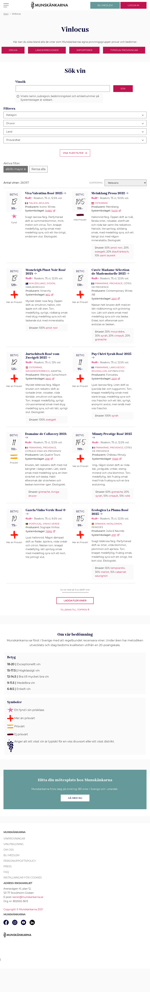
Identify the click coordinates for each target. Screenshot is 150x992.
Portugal (35, 523)
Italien (33, 203)
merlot (105, 572)
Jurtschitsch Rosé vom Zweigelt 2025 (42, 356)
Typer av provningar (124, 50)
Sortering (96, 182)
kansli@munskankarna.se (28, 897)
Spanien (100, 523)
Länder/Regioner (46, 50)
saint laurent (107, 255)
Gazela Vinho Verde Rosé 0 (45, 510)
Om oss (8, 849)
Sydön (51, 283)
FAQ (6, 872)
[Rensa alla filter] (38, 169)
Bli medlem (11, 855)
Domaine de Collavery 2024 (46, 434)
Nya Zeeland (37, 283)
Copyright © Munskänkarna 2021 (23, 909)
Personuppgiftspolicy (19, 860)
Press (7, 866)
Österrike (101, 203)
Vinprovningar (14, 838)
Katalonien (114, 523)
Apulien (44, 203)
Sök (123, 88)
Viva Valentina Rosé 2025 (43, 193)
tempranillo (117, 568)
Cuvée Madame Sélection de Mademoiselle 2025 (110, 272)
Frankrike (101, 283)
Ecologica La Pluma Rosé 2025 (110, 512)
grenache (100, 339)
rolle (127, 495)
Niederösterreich (38, 371)
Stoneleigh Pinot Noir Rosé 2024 (46, 272)
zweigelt (100, 251)
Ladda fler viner (75, 600)
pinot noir (116, 247)
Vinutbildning (13, 844)
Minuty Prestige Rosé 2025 (112, 434)
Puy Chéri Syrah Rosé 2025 (111, 354)
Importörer (84, 50)
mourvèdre (117, 331)
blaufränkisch (120, 251)
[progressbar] (75, 592)
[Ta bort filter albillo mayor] (15, 169)
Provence (116, 283)
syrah (104, 335)
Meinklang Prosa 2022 (108, 193)
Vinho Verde (51, 523)
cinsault (119, 335)
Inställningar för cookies (22, 877)
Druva (13, 50)
